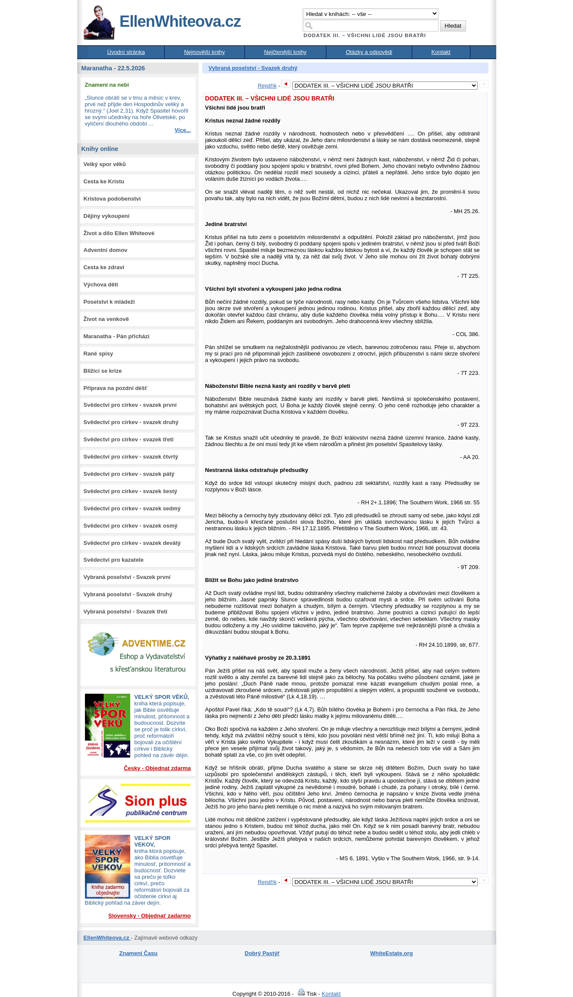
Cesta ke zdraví (104, 267)
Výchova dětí (101, 284)
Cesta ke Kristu (104, 181)
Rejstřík (267, 85)
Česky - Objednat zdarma (157, 768)
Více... (183, 130)
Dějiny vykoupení (107, 216)
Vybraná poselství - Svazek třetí (126, 611)
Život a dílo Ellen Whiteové (119, 233)
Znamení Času (138, 953)
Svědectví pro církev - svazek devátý (132, 543)
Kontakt (441, 52)
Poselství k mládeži (109, 302)
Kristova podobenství (112, 198)
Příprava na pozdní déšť (116, 388)
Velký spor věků (105, 164)
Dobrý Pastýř (262, 953)
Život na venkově (106, 319)
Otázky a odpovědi (369, 52)
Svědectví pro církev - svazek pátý (129, 474)
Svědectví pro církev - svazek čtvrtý (131, 456)
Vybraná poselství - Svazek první (127, 577)
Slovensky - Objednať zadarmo (149, 915)
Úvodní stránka (126, 52)
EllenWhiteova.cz (162, 21)
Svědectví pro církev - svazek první (130, 405)
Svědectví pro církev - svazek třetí (129, 439)
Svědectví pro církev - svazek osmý (131, 525)
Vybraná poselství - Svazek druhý (128, 594)
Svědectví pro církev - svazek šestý (131, 491)
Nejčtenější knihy (285, 52)
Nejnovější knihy (204, 52)
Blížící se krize (103, 371)
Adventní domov (106, 250)
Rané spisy (98, 353)
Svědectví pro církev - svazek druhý (131, 422)
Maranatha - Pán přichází (117, 336)
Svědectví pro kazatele (114, 560)
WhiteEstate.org (391, 953)
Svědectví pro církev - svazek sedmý (132, 508)
